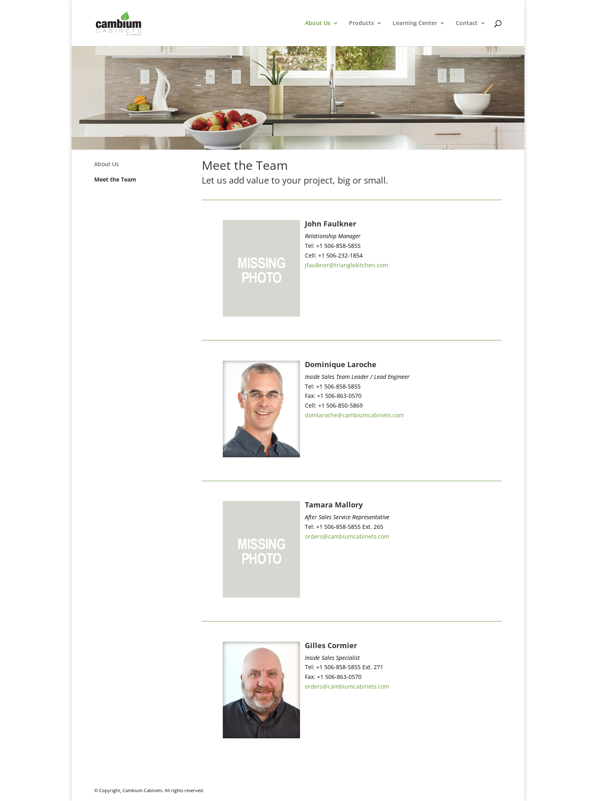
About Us (317, 23)
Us (114, 164)
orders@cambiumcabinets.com (347, 536)
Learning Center (415, 23)
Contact (467, 23)
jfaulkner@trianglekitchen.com (346, 265)
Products (361, 23)
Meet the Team (115, 179)
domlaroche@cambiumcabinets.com (354, 415)
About (102, 164)
